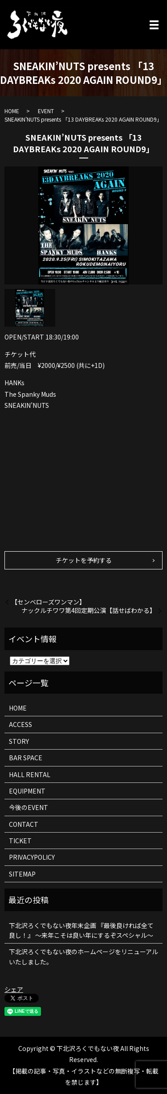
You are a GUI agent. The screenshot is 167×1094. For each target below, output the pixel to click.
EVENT (46, 111)
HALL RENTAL (29, 774)
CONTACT (23, 824)
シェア (13, 989)
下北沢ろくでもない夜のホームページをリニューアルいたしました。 (83, 956)
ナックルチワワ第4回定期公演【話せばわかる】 (88, 610)
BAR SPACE (25, 757)
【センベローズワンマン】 (48, 602)
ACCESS (20, 724)
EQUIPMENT (27, 790)
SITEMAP (22, 873)
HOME (11, 111)
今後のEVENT (28, 807)
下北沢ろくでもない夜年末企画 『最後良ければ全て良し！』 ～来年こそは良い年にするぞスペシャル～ (81, 930)
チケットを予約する (84, 560)
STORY (19, 741)
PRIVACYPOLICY (32, 857)
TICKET (20, 840)
